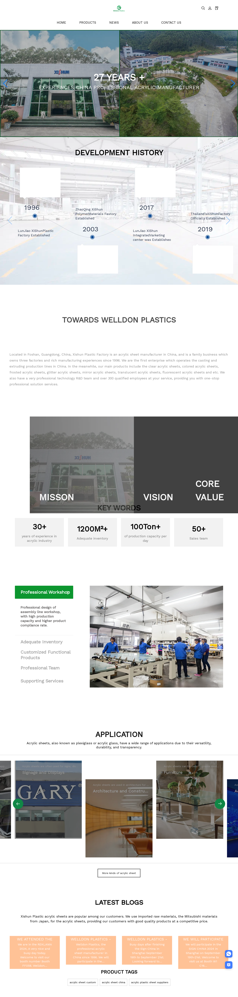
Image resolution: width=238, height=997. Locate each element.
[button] (5, 83)
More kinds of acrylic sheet (119, 873)
